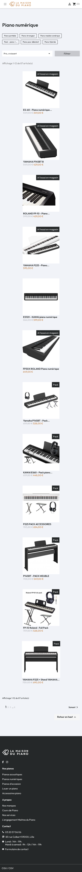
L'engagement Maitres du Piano (18, 819)
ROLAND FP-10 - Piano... (36, 213)
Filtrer (67, 53)
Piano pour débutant (31, 42)
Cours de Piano (10, 810)
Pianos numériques (12, 779)
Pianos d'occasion (11, 783)
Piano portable (10, 36)
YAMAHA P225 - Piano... (36, 265)
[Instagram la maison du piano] (7, 762)
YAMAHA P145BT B (33, 161)
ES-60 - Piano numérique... (37, 109)
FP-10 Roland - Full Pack (35, 627)
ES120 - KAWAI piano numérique (40, 316)
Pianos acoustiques (12, 774)
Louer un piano (10, 788)
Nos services (8, 815)
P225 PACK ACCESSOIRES (37, 524)
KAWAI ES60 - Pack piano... (37, 472)
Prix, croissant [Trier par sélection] (27, 53)
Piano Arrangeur (28, 36)
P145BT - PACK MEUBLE (36, 575)
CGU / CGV (8, 868)
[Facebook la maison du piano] (3, 762)
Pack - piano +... (10, 42)
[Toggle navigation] (5, 4)
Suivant (74, 707)
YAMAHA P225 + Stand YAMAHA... (41, 679)
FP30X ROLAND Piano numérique (41, 368)
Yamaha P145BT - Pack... (36, 420)
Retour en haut (67, 717)
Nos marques (9, 805)
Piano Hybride (50, 42)
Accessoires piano (11, 793)
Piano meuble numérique (50, 36)
